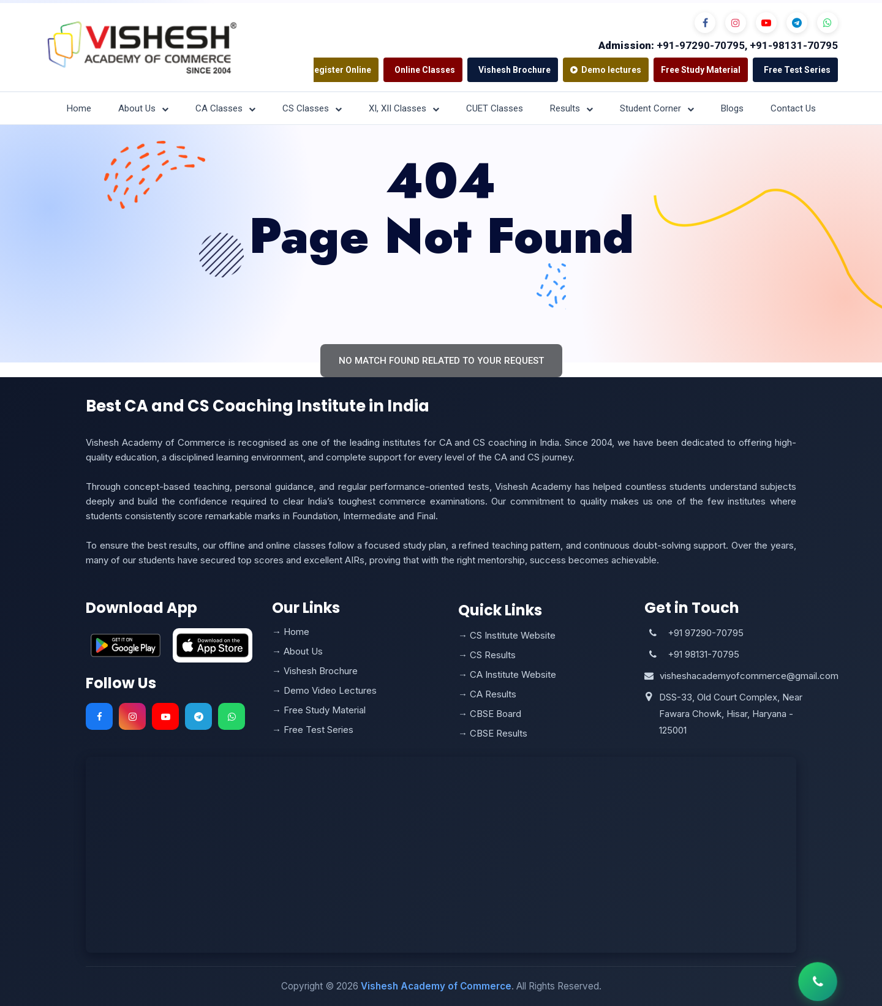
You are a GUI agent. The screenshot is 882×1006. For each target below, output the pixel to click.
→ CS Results (487, 655)
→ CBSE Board (489, 713)
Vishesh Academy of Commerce (436, 986)
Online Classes (424, 70)
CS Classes (312, 108)
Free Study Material (701, 70)
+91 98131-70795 (703, 654)
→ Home (290, 631)
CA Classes (225, 108)
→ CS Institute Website (507, 635)
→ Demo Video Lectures (324, 690)
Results (571, 108)
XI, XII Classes (404, 108)
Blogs (732, 108)
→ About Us (297, 651)
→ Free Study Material (319, 710)
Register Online (340, 70)
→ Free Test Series (312, 729)
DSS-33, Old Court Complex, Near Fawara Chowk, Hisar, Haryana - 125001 (730, 713)
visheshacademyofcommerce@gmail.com (749, 675)
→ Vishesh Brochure (315, 671)
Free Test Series (797, 70)
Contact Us (793, 108)
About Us (143, 108)
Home (79, 108)
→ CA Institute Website (507, 674)
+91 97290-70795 (706, 633)
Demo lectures (605, 70)
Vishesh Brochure (514, 70)
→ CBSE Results (492, 733)
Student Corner (657, 108)
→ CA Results (487, 694)
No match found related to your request (441, 360)
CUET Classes (494, 108)
